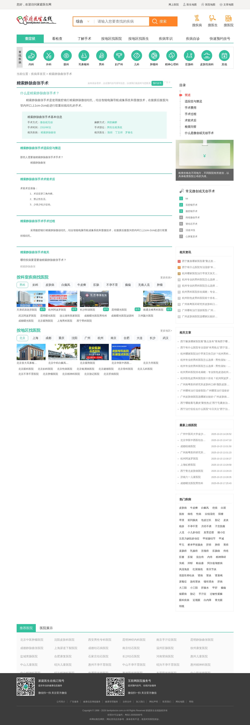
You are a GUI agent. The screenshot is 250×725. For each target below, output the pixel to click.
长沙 (152, 338)
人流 (181, 532)
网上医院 (174, 4)
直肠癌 (183, 550)
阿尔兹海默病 (215, 563)
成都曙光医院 (26, 320)
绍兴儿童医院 (63, 664)
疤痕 (214, 507)
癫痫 (128, 284)
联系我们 (167, 701)
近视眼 (196, 600)
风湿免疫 (184, 569)
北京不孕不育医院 (28, 373)
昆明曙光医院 (47, 315)
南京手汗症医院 (166, 639)
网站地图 (180, 701)
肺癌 (217, 544)
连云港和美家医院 (70, 315)
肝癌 (208, 544)
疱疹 (181, 526)
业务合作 (127, 701)
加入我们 (140, 701)
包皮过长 (206, 520)
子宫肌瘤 (220, 526)
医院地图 (208, 4)
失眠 (181, 563)
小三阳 (194, 587)
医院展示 (46, 628)
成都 (48, 338)
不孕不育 (112, 284)
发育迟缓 (209, 532)
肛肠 (96, 284)
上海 (35, 338)
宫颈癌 (205, 550)
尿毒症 (183, 581)
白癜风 (205, 507)
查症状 (30, 39)
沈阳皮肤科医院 (64, 639)
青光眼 (219, 600)
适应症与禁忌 (193, 101)
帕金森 (200, 563)
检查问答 (190, 126)
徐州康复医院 (199, 648)
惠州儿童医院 (199, 656)
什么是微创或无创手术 (199, 133)
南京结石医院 (131, 648)
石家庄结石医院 (98, 656)
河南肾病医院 (165, 656)
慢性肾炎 (209, 581)
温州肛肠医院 (165, 648)
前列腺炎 (193, 520)
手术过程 (190, 114)
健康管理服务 (111, 701)
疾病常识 (166, 39)
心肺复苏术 (191, 236)
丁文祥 (119, 132)
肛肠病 (216, 550)
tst (187, 198)
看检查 (57, 39)
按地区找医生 (138, 39)
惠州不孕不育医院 (99, 664)
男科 (22, 284)
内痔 (209, 557)
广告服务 (74, 701)
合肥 (126, 338)
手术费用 (190, 107)
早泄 (181, 520)
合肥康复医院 (63, 656)
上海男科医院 (64, 320)
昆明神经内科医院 (134, 639)
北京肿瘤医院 (50, 373)
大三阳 (183, 587)
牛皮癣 (81, 284)
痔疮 (225, 550)
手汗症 (202, 593)
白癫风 (65, 284)
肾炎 (208, 575)
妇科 (35, 284)
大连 (139, 338)
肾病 (200, 575)
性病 (198, 513)
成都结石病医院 (98, 648)
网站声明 (153, 701)
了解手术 (84, 39)
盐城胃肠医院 (29, 656)
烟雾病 (183, 593)
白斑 (223, 507)
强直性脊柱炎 (186, 575)
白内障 (207, 600)
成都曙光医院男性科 (95, 315)
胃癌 (225, 544)
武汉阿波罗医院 (27, 315)
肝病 (220, 581)
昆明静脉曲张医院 (201, 639)
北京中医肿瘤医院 (31, 639)
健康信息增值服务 (92, 701)
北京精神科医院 (71, 373)
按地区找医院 (111, 39)
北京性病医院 (64, 368)
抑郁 (190, 563)
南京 (113, 338)
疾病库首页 (38, 73)
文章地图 (227, 4)
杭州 (100, 338)
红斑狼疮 (198, 569)
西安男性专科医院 (99, 639)
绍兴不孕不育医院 (168, 664)
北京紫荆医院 (45, 320)
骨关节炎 (211, 569)
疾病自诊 (193, 39)
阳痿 (220, 513)
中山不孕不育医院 (134, 664)
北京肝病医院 (111, 373)
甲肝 (214, 587)
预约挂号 (157, 83)
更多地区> (166, 330)
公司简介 (61, 701)
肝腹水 (205, 587)
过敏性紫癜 (216, 593)
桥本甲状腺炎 (195, 544)
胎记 (217, 520)
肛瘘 (181, 557)
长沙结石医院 (131, 656)
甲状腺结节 (209, 538)
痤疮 (190, 513)
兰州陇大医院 (145, 315)
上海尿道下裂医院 (65, 648)
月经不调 (206, 526)
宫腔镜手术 (191, 204)
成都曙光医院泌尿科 (122, 315)
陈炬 (110, 132)
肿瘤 (160, 284)
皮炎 (225, 520)
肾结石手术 (191, 223)
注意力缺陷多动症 (189, 538)
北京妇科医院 (45, 368)
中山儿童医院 (29, 664)
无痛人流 (144, 284)
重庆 (61, 338)
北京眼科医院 (26, 368)
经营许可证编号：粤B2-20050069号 (125, 715)
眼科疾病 (184, 600)
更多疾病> (166, 277)
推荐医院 (26, 628)
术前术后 (190, 120)
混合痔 (200, 557)
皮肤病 (50, 284)
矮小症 (221, 532)
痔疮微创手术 (193, 217)
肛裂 (190, 557)
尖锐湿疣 (210, 513)
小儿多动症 (194, 532)
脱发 (181, 513)
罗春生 (129, 132)
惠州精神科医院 (200, 664)
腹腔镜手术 (191, 211)
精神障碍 (221, 557)
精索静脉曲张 (48, 132)
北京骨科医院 (125, 368)
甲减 (221, 538)
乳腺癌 (194, 550)
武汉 (165, 338)
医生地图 (190, 4)
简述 (188, 95)
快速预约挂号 (220, 39)
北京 (22, 338)
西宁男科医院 (84, 320)
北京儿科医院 (145, 368)
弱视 (181, 606)
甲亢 (181, 544)
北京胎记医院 (91, 373)
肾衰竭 (219, 575)
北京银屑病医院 (85, 368)
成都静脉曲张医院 (31, 648)
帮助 (191, 701)
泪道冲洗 (190, 230)
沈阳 (74, 338)
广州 (87, 338)
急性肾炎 (195, 581)
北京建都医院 (106, 368)
